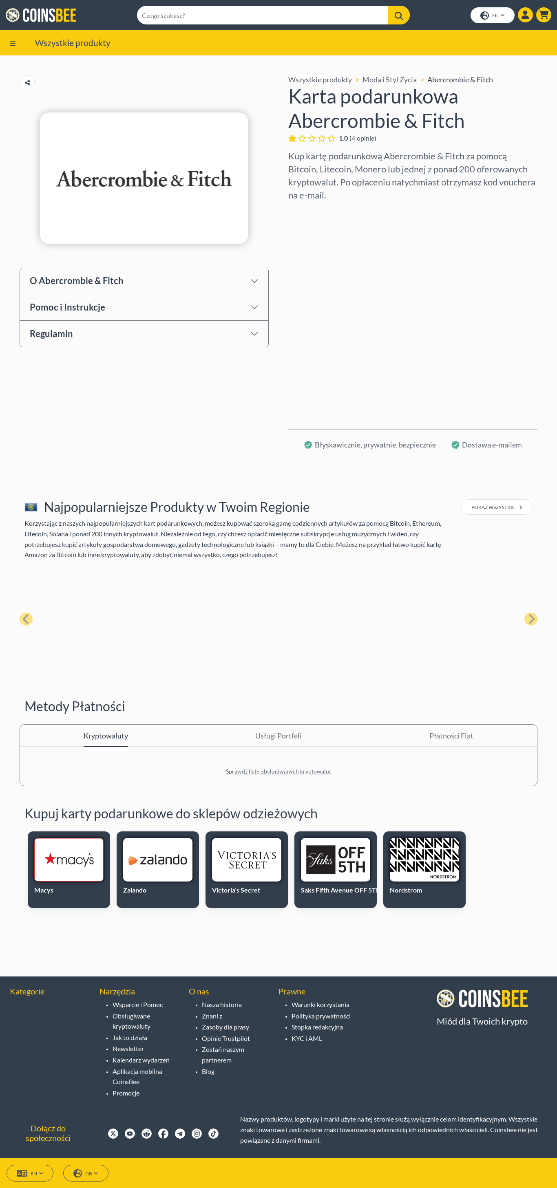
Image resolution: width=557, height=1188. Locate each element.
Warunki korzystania (320, 1004)
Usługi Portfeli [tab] (278, 737)
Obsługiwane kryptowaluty (131, 1021)
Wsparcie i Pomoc (138, 1004)
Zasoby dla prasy (225, 1027)
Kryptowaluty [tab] (106, 737)
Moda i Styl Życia (389, 81)
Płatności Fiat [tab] (451, 737)
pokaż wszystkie (496, 509)
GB (85, 1174)
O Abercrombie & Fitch (77, 282)
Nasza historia (222, 1004)
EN (492, 16)
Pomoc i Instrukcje (67, 308)
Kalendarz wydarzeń (141, 1060)
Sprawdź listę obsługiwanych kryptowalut (278, 772)
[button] (542, 15)
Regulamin (51, 334)
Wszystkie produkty (73, 44)
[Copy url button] (27, 84)
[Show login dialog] (524, 15)
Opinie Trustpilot (226, 1038)
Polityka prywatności (321, 1016)
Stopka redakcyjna (317, 1027)
